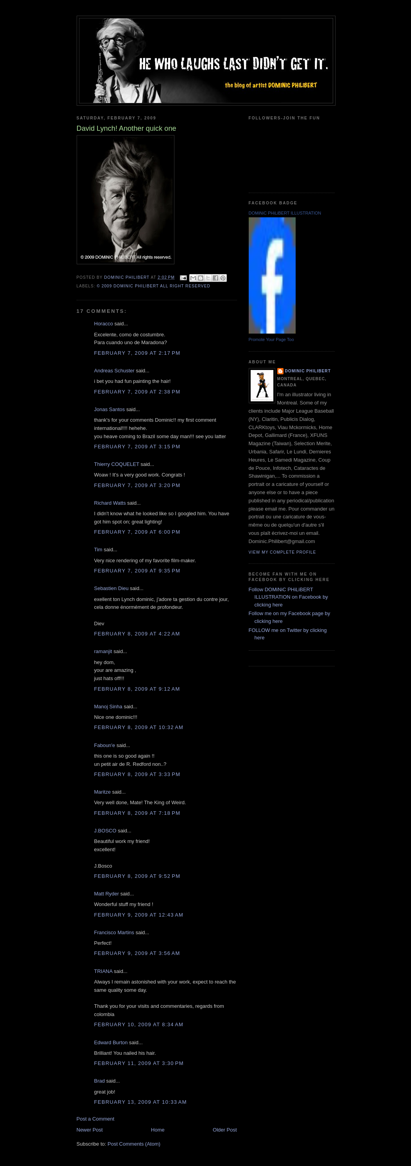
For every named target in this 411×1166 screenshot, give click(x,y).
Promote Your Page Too (271, 339)
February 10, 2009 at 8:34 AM (139, 1024)
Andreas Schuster (114, 371)
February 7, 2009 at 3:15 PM (137, 446)
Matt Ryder (106, 894)
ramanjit (103, 651)
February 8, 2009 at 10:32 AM (139, 727)
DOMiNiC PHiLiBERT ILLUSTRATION (285, 213)
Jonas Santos (109, 409)
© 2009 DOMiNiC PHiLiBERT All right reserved (153, 286)
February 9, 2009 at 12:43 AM (139, 915)
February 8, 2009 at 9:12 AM (137, 689)
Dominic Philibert (308, 371)
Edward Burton (111, 1042)
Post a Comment (96, 1119)
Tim (98, 549)
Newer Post (90, 1130)
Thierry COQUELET (116, 464)
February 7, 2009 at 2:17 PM (137, 353)
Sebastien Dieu (111, 588)
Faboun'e (104, 745)
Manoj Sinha (108, 706)
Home (158, 1130)
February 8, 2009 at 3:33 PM (137, 774)
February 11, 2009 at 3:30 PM (139, 1063)
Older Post (225, 1130)
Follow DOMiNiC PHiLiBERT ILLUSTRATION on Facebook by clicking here (288, 597)
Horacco (103, 324)
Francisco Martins (114, 932)
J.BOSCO (105, 831)
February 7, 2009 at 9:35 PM (137, 571)
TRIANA (103, 971)
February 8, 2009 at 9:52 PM (137, 876)
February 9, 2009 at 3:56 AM (137, 953)
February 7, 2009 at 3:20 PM (137, 485)
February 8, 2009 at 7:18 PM (137, 813)
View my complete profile (282, 552)
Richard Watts (110, 503)
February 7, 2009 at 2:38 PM (137, 392)
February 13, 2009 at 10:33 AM (140, 1102)
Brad (99, 1081)
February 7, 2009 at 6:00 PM (137, 532)
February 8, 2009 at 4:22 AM (137, 634)
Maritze (102, 792)
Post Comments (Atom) (134, 1144)
